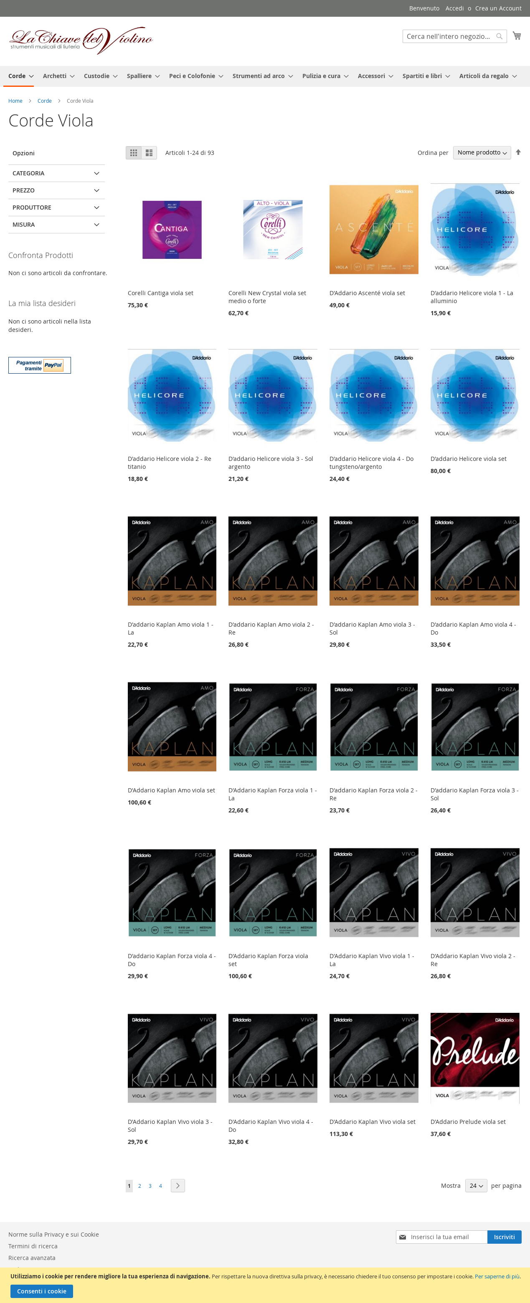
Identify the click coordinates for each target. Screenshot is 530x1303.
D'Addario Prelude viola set (468, 1122)
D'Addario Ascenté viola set (367, 293)
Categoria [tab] (28, 173)
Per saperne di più (497, 1276)
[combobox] (455, 36)
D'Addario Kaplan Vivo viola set (373, 1122)
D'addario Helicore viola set (469, 459)
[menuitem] (18, 76)
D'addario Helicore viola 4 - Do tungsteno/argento (371, 463)
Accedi (455, 8)
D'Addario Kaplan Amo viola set (171, 790)
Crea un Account (498, 8)
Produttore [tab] (32, 207)
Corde (45, 100)
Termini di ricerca (33, 1246)
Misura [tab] (24, 224)
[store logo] (81, 41)
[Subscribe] (504, 1237)
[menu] (265, 76)
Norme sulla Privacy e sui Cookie (53, 1234)
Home (16, 100)
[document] (266, 1285)
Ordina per (433, 152)
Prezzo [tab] (24, 190)
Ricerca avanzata (32, 1258)
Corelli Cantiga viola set (160, 293)
